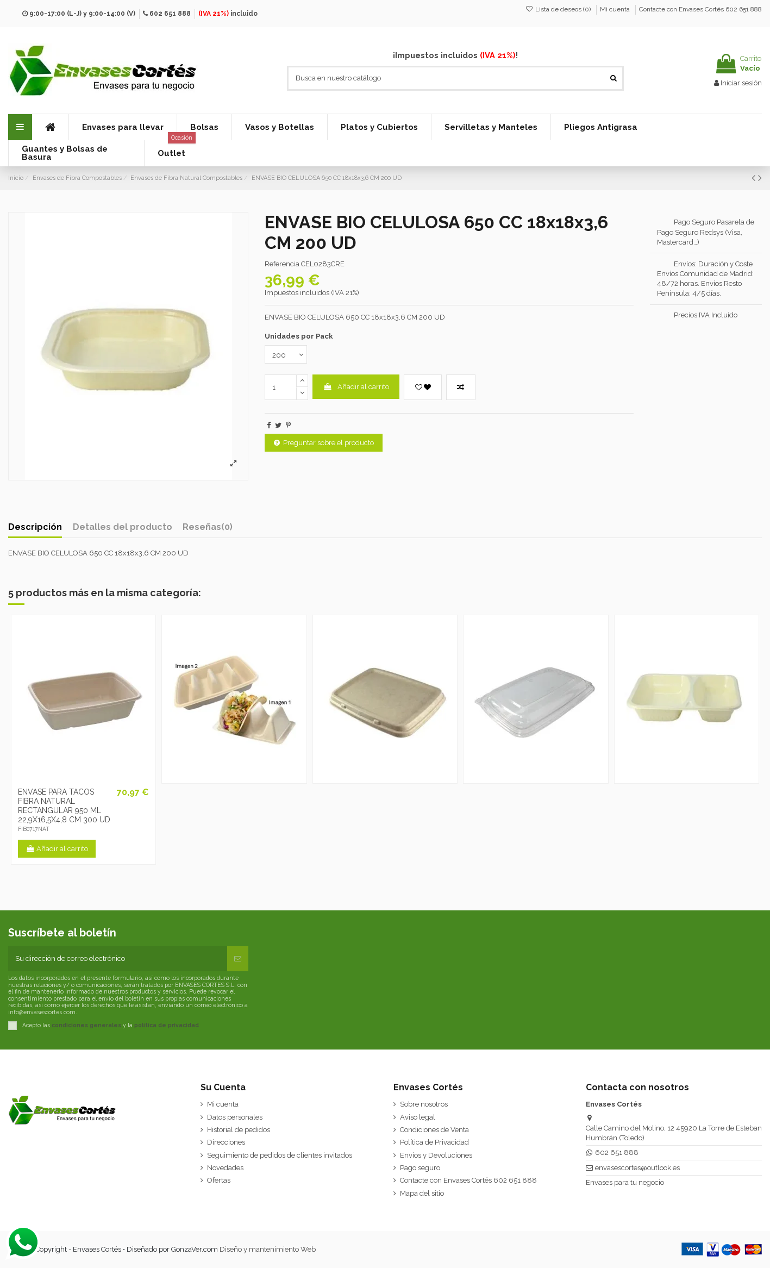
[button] (122, 127)
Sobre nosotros (424, 1104)
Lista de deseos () (558, 9)
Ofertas (218, 1180)
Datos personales (234, 1117)
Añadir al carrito (356, 387)
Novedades (225, 1168)
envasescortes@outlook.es (637, 1168)
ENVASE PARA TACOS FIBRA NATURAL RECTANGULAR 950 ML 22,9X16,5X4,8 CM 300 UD (64, 805)
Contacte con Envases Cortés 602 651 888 (700, 9)
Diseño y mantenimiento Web (268, 1249)
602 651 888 (170, 13)
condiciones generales (86, 1024)
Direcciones (226, 1142)
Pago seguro (420, 1168)
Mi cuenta (615, 9)
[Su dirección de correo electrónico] (117, 958)
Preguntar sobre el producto (324, 443)
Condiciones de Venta (434, 1130)
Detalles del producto (122, 527)
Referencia (282, 264)
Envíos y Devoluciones (436, 1155)
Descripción (35, 527)
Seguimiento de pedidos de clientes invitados (279, 1155)
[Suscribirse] (237, 958)
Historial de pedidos (238, 1130)
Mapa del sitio (422, 1193)
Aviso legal (417, 1117)
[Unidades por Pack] (286, 354)
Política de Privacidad (434, 1142)
